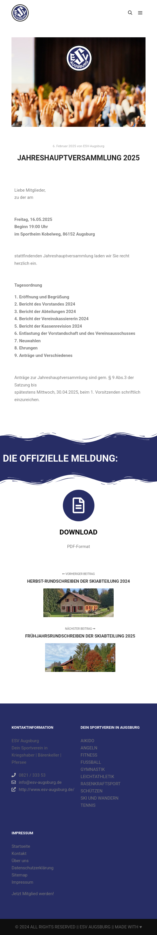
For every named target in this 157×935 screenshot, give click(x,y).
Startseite (20, 846)
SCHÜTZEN (91, 791)
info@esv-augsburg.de (36, 782)
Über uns (19, 860)
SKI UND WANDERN (100, 798)
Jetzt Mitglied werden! (32, 893)
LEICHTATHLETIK (97, 776)
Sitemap (19, 875)
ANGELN (89, 748)
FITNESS (89, 755)
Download (78, 532)
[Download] (78, 505)
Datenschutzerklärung (32, 867)
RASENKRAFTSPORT (101, 783)
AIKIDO (87, 740)
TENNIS (88, 805)
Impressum (22, 882)
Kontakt (18, 853)
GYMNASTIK (93, 769)
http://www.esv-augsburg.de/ (42, 789)
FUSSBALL (91, 762)
